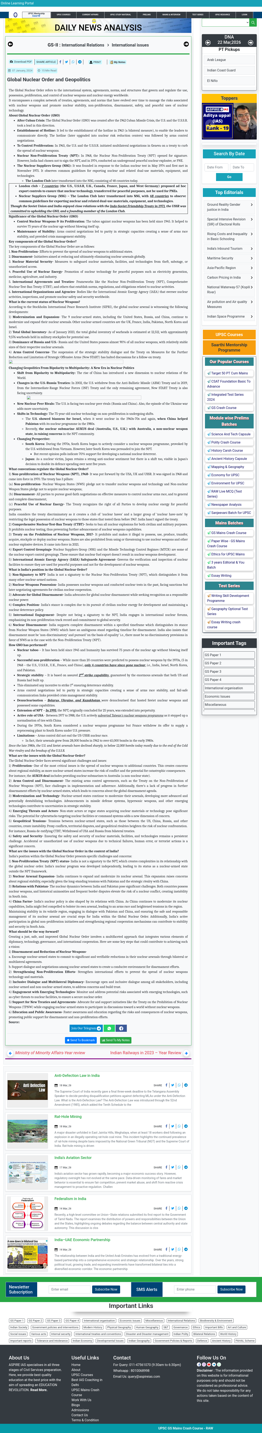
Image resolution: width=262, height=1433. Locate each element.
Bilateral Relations (204, 1334)
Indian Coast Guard (221, 70)
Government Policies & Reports (173, 1340)
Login (244, 15)
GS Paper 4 (213, 680)
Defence (202, 1340)
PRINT (95, 62)
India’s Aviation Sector (73, 1157)
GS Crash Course (222, 408)
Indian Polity (181, 1334)
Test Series (197, 15)
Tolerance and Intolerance (52, 1340)
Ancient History (221, 1340)
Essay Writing (219, 576)
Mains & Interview (172, 15)
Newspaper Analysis (224, 505)
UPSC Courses (63, 15)
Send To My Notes (116, 1040)
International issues (128, 45)
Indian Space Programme (226, 316)
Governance (180, 1327)
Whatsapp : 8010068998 (131, 1371)
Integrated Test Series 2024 (225, 397)
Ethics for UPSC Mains (226, 554)
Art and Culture (237, 1327)
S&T (165, 1327)
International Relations (181, 1320)
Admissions (80, 1410)
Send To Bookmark (81, 1040)
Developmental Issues (110, 1340)
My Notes (117, 62)
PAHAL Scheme (245, 1340)
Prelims (147, 15)
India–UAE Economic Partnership (82, 1240)
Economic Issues (217, 696)
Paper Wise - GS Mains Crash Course (226, 543)
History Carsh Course (225, 451)
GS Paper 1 (213, 655)
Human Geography (147, 1327)
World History (228, 1334)
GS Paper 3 (213, 672)
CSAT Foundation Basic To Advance (229, 383)
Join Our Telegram (86, 1028)
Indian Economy (82, 1340)
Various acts (38, 1334)
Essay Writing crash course (223, 624)
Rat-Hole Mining (68, 1116)
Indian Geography (139, 1340)
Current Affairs (90, 15)
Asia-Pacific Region (221, 268)
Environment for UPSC (225, 483)
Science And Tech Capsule (229, 434)
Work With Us (81, 1400)
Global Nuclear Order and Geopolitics (48, 80)
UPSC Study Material (120, 15)
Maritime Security (220, 258)
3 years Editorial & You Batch (225, 564)
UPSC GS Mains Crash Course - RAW (209, 1428)
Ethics (196, 1327)
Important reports (21, 1340)
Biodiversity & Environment (216, 1320)
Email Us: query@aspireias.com (136, 1377)
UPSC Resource (222, 15)
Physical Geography (119, 1327)
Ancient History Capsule (227, 459)
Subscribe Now (106, 1289)
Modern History (93, 1327)
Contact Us (79, 1415)
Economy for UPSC (223, 475)
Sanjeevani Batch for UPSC (229, 513)
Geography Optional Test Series (227, 611)
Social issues (18, 1334)
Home (75, 1365)
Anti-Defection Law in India (77, 1075)
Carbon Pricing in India (224, 277)
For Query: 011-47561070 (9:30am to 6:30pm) (147, 1365)
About (75, 1370)
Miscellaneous (215, 705)
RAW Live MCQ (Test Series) (224, 493)
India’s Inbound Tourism (225, 249)
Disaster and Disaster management (147, 1334)
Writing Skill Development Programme (228, 598)
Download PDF (21, 62)
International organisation (224, 688)
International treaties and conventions (98, 1334)
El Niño (212, 81)
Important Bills (214, 1327)
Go (229, 177)
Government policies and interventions (55, 1327)
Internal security (60, 1334)
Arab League (216, 60)
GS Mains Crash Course (227, 533)
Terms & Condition (85, 1420)
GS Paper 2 (213, 663)
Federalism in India (70, 1198)
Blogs (75, 1405)
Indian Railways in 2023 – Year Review (145, 1052)
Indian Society (18, 1327)
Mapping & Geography (225, 467)
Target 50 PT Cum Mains (227, 373)
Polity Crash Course (223, 442)
